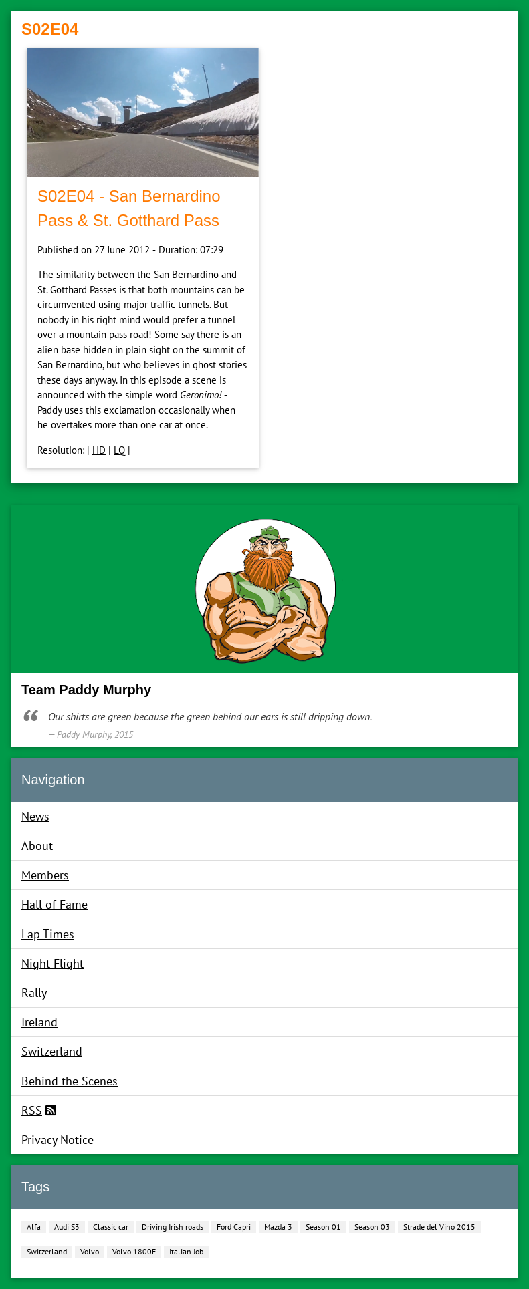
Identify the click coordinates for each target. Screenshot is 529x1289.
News (35, 816)
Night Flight (52, 963)
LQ (119, 450)
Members (45, 875)
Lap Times (47, 934)
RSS (31, 1110)
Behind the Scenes (69, 1081)
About (37, 845)
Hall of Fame (54, 904)
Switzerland (51, 1051)
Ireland (39, 1022)
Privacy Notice (57, 1139)
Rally (34, 992)
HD (99, 450)
